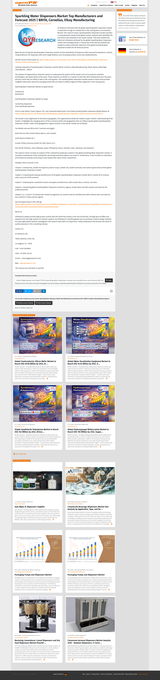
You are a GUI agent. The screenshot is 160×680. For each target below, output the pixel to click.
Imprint (104, 2)
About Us (142, 5)
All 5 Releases (19, 454)
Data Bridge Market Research (23, 572)
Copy (108, 280)
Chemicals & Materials (28, 424)
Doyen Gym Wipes (20, 504)
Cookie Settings (142, 674)
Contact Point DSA (118, 674)
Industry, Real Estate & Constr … (84, 356)
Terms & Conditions (106, 674)
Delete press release (24, 303)
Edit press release (43, 303)
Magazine (134, 5)
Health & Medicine (27, 502)
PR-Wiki (98, 2)
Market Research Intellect (75, 504)
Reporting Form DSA (131, 674)
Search (140, 2)
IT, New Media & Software (29, 356)
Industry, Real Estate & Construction (40, 24)
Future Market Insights (21, 637)
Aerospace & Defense (81, 502)
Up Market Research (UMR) (75, 637)
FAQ (84, 674)
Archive (127, 5)
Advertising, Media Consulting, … (31, 570)
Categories (94, 5)
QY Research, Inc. (32, 25)
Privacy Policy (95, 674)
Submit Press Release (106, 5)
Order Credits (119, 5)
